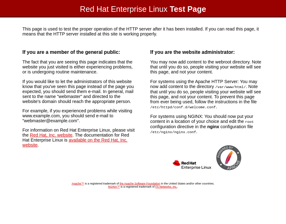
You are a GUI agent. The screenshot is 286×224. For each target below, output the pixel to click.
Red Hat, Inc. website (51, 135)
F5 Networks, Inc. (166, 185)
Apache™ (78, 182)
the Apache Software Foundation (140, 182)
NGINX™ (114, 185)
